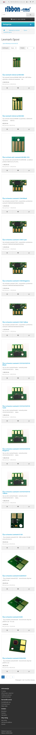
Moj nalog (4, 720)
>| (12, 677)
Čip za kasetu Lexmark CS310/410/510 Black (16, 364)
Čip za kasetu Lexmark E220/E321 (14, 576)
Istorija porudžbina (6, 722)
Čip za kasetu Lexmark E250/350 (14, 658)
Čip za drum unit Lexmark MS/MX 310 (15, 157)
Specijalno (4, 715)
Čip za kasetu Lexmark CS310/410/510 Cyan (16, 407)
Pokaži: (22, 48)
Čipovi (25, 30)
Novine (3, 724)
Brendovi (3, 711)
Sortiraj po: (5, 48)
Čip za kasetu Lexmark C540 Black (14, 198)
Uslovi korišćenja (6, 697)
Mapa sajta (4, 706)
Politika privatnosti (6, 695)
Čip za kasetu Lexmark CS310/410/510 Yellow (16, 492)
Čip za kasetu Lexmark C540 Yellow (15, 322)
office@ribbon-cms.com (18, 2)
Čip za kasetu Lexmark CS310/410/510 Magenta (16, 449)
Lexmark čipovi (7, 32)
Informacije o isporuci (7, 693)
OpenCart (9, 731)
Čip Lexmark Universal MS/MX (13, 75)
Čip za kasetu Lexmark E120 (12, 534)
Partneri (3, 713)
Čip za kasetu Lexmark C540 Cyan (14, 240)
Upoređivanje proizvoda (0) (10, 43)
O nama (3, 691)
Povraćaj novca (5, 704)
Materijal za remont (14, 30)
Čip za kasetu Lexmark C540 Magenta (16, 281)
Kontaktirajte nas (6, 702)
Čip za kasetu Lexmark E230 (12, 617)
